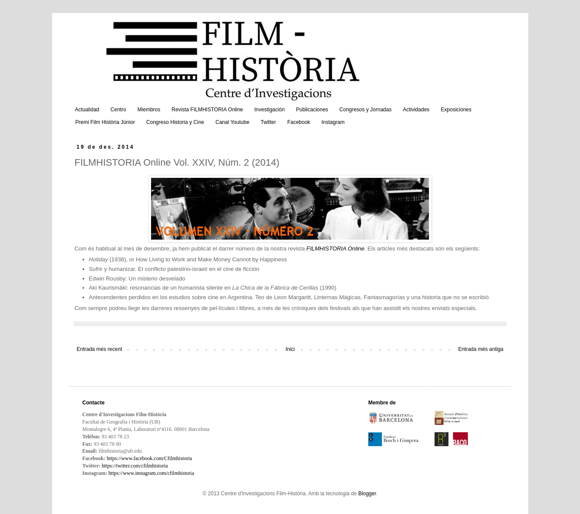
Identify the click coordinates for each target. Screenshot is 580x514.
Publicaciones (312, 110)
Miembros (149, 110)
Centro (118, 110)
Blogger (367, 494)
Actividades (416, 110)
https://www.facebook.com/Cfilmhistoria (149, 458)
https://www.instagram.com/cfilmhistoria (151, 473)
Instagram (332, 122)
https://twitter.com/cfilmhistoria (135, 466)
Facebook (298, 122)
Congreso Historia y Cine (175, 122)
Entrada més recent (99, 349)
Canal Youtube (232, 122)
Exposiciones (456, 110)
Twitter (268, 122)
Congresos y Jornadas (365, 110)
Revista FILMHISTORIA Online (207, 110)
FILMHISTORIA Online (335, 248)
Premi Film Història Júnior (105, 122)
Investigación (269, 110)
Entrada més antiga (480, 349)
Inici (290, 349)
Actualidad (87, 110)
